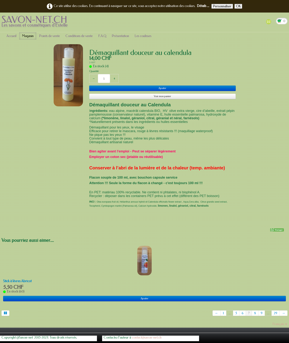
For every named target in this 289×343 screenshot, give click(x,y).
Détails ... (203, 6)
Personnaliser (222, 6)
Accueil (11, 36)
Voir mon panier (162, 96)
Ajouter (162, 88)
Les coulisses (143, 36)
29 (275, 313)
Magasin (28, 36)
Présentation (120, 36)
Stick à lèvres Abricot (17, 281)
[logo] (35, 22)
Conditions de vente (79, 36)
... (230, 313)
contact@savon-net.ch (146, 337)
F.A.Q (102, 36)
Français (280, 324)
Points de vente (49, 36)
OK (238, 6)
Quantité (94, 71)
